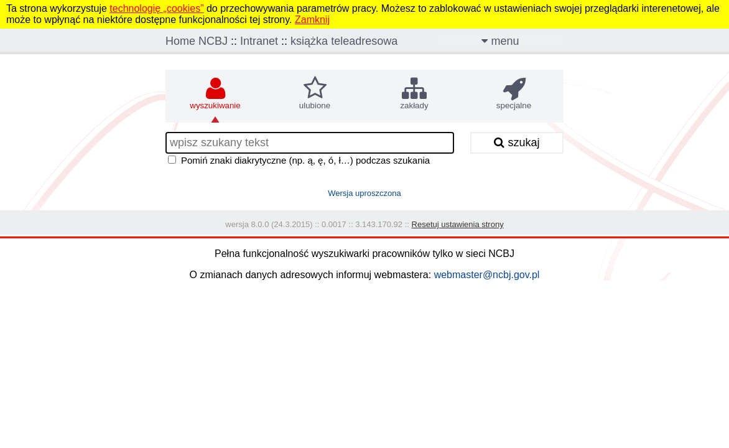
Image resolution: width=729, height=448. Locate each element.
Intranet (259, 41)
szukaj (516, 142)
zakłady (414, 93)
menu (500, 41)
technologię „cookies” (156, 8)
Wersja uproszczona (364, 193)
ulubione (314, 93)
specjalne (513, 93)
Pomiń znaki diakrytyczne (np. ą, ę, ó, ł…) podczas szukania (305, 160)
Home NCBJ (196, 41)
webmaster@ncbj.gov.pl (487, 274)
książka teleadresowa (343, 41)
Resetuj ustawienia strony (458, 224)
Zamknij (312, 19)
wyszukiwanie (215, 93)
